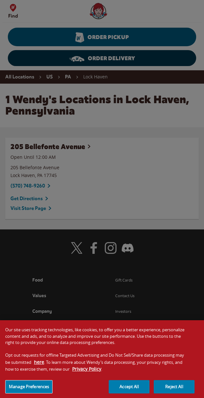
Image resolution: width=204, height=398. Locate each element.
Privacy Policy (86, 371)
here (39, 365)
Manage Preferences (29, 389)
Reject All (174, 389)
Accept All (128, 389)
